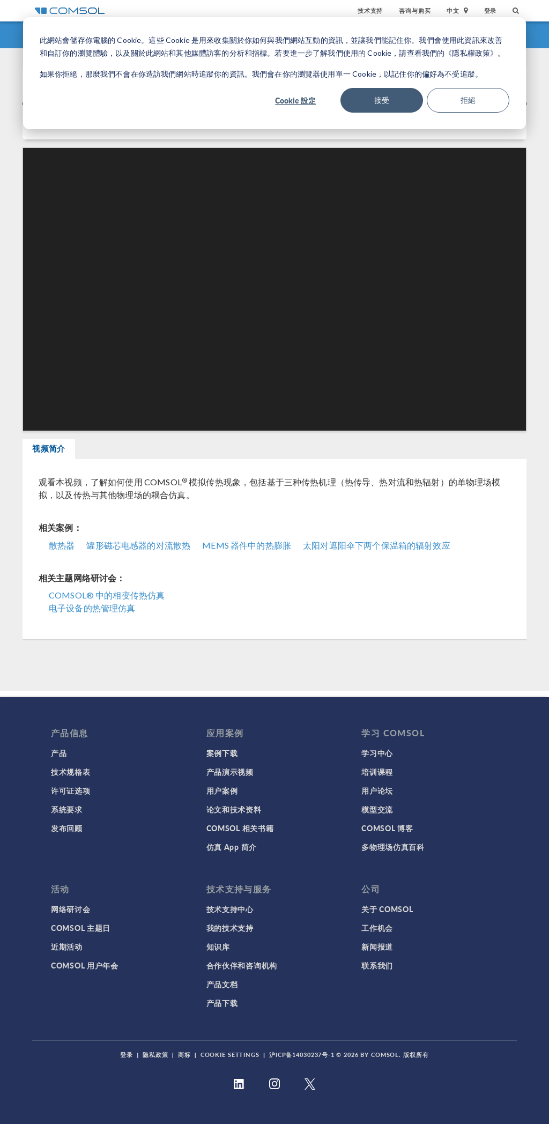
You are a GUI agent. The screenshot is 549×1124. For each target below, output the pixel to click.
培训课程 (377, 771)
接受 (381, 100)
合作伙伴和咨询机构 (241, 965)
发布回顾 (67, 828)
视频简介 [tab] (58, 452)
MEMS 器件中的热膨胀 (246, 551)
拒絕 (468, 100)
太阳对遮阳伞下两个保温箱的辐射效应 (376, 551)
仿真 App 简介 (231, 846)
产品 (58, 753)
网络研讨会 (71, 909)
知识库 (218, 946)
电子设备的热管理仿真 (92, 614)
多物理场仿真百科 (393, 846)
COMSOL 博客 (387, 828)
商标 (184, 1055)
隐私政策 (155, 1055)
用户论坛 (377, 790)
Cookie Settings (230, 1055)
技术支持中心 (230, 909)
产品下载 (222, 1002)
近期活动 (67, 946)
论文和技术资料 (234, 809)
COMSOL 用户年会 (84, 965)
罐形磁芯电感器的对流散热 (138, 551)
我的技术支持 (230, 927)
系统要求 (67, 809)
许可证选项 (71, 790)
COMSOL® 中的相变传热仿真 (107, 601)
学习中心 (377, 753)
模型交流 (377, 809)
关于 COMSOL (387, 909)
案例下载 (222, 753)
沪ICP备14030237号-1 (302, 1055)
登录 (490, 10)
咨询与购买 (415, 10)
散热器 (62, 551)
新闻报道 (377, 946)
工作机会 (377, 927)
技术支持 (370, 10)
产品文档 (222, 984)
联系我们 (377, 965)
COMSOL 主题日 (80, 927)
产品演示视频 (230, 771)
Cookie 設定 (295, 100)
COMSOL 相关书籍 (240, 828)
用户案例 (222, 790)
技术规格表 (71, 771)
